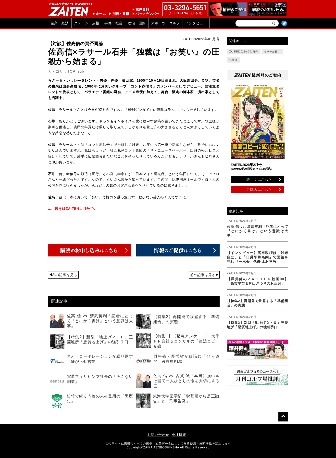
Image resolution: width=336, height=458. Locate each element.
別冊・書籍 (120, 14)
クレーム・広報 (87, 23)
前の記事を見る (203, 275)
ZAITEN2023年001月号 (243, 51)
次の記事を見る (64, 275)
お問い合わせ (158, 435)
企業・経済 (60, 23)
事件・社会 (113, 23)
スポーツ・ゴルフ (165, 23)
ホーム (101, 14)
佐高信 (233, 59)
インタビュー (196, 23)
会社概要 (179, 435)
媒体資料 (142, 9)
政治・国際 (137, 23)
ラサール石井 (272, 51)
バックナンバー (147, 14)
